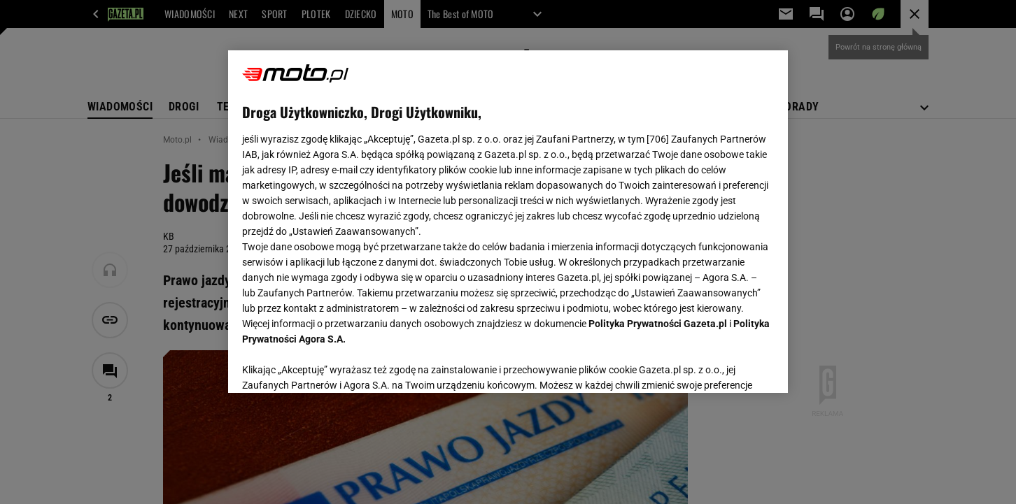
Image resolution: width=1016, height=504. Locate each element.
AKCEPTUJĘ (726, 365)
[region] (508, 221)
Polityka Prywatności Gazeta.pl (657, 323)
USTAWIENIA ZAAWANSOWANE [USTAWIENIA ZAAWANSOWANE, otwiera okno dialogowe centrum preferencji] (333, 364)
